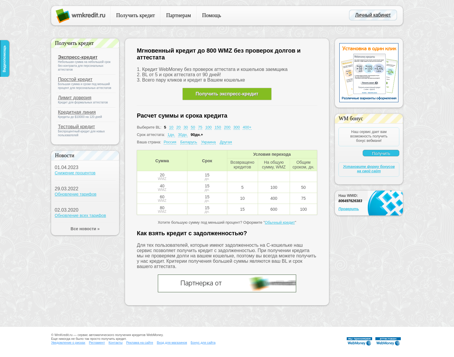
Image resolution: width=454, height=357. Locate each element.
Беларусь (188, 142)
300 (237, 127)
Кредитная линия (77, 112)
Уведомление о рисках (68, 342)
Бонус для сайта (203, 342)
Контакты (115, 342)
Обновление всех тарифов (80, 215)
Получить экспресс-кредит (227, 93)
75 (200, 127)
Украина (208, 142)
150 (218, 127)
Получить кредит (135, 15)
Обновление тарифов (75, 194)
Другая (226, 142)
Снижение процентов (75, 173)
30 (186, 127)
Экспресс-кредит (78, 57)
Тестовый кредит (76, 126)
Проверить (348, 209)
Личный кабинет (373, 14)
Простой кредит (75, 79)
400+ (247, 127)
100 (208, 127)
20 (178, 127)
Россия (170, 142)
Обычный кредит (280, 222)
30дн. (183, 134)
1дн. (171, 134)
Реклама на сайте (139, 342)
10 (171, 127)
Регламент (97, 342)
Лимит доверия (74, 97)
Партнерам (178, 15)
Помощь (211, 15)
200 (227, 127)
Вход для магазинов (172, 342)
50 (193, 127)
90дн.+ (197, 134)
